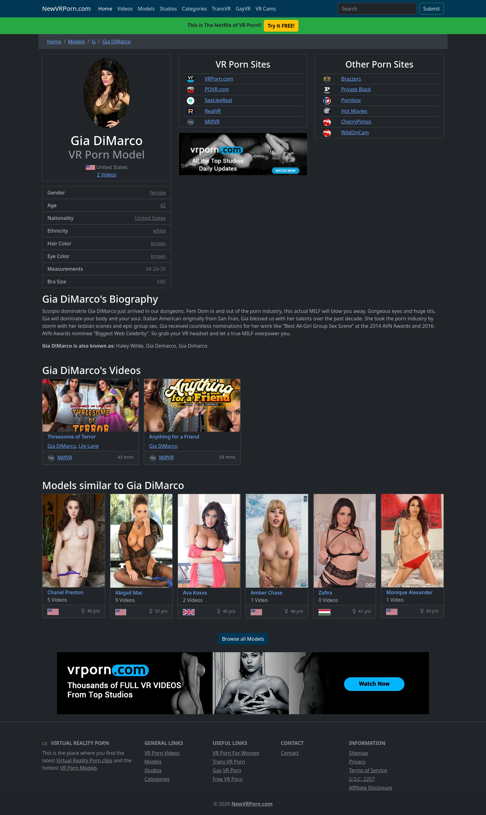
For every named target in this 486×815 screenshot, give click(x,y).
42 (163, 205)
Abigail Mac (129, 592)
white (159, 230)
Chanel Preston (65, 592)
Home (105, 8)
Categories (194, 8)
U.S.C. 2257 (362, 779)
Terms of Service (368, 770)
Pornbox (351, 100)
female (158, 192)
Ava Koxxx (195, 592)
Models (146, 8)
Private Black (356, 89)
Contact (290, 753)
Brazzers (351, 78)
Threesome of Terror (71, 436)
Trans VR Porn (229, 761)
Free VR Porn (227, 779)
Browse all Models (243, 638)
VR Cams (266, 8)
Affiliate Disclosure (370, 787)
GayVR (243, 8)
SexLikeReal (218, 100)
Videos (125, 8)
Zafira (325, 592)
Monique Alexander (409, 592)
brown (158, 243)
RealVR (213, 111)
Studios (168, 8)
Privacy (357, 761)
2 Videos (106, 174)
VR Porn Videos (162, 753)
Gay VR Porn (227, 770)
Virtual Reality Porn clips (84, 760)
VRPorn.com (219, 78)
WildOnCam (355, 132)
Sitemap (358, 753)
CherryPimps (356, 121)
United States (150, 218)
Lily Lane (88, 446)
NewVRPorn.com (66, 8)
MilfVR (212, 121)
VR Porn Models (78, 767)
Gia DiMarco (61, 446)
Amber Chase (266, 592)
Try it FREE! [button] (281, 25)
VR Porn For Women (236, 753)
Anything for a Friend (174, 436)
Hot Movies (354, 111)
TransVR (221, 8)
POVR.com (217, 89)
